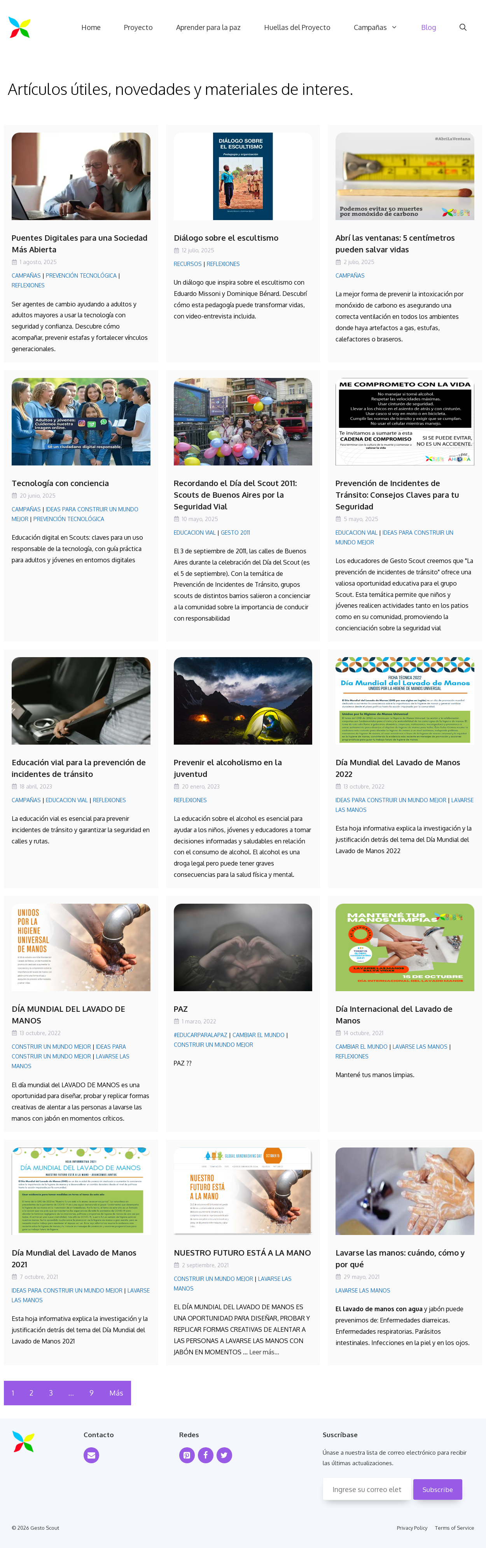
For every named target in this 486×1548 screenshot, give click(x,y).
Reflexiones (28, 285)
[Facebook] (205, 1455)
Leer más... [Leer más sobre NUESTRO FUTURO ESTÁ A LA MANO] (264, 1352)
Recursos (188, 264)
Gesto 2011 (235, 532)
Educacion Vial (195, 532)
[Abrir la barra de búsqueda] (463, 27)
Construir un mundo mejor (51, 1046)
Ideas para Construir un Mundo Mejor (391, 800)
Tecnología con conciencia (60, 483)
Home (91, 27)
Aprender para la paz (208, 27)
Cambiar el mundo (259, 1035)
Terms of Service (454, 1528)
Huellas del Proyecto (297, 27)
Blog (428, 27)
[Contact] (91, 1455)
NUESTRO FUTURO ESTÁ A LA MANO (242, 1252)
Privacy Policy (412, 1528)
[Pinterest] (187, 1455)
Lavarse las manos (420, 1046)
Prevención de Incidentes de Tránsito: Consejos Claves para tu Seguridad (397, 494)
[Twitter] (224, 1455)
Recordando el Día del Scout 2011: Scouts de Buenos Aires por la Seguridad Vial (235, 494)
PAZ (181, 1009)
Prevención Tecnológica (81, 275)
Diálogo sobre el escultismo (226, 238)
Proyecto (138, 27)
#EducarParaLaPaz (200, 1035)
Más (116, 1393)
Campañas (381, 27)
